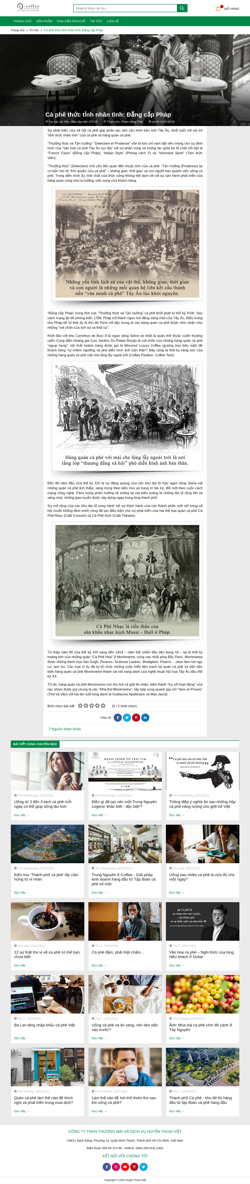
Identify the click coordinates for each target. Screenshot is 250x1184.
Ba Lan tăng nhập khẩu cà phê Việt (44, 1025)
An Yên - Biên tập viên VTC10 (78, 121)
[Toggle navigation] (13, 8)
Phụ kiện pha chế (71, 21)
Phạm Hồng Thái (132, 121)
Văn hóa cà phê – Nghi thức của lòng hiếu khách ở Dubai (201, 954)
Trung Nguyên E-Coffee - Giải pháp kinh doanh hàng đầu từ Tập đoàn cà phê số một (124, 879)
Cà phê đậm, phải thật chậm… (118, 952)
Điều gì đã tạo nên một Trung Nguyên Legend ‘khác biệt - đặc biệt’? (124, 804)
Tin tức (96, 21)
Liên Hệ (113, 21)
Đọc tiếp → (22, 815)
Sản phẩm (44, 21)
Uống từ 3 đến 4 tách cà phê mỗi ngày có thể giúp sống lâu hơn (42, 804)
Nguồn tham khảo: (67, 729)
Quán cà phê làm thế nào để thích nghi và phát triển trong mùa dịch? (43, 1100)
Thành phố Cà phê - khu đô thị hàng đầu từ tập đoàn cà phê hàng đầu (200, 1100)
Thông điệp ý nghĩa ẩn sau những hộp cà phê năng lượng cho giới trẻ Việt (202, 804)
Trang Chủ (22, 21)
